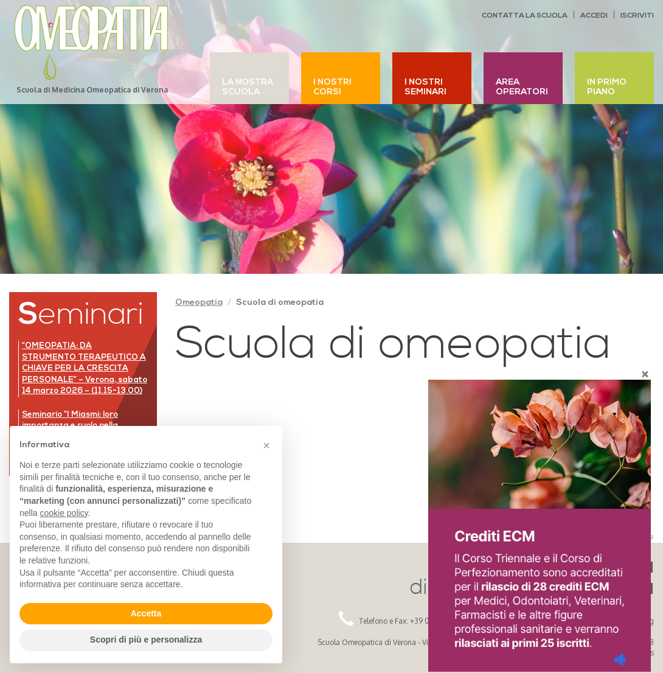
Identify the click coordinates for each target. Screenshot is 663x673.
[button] (266, 445)
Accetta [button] (146, 613)
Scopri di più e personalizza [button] (146, 639)
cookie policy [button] (64, 513)
